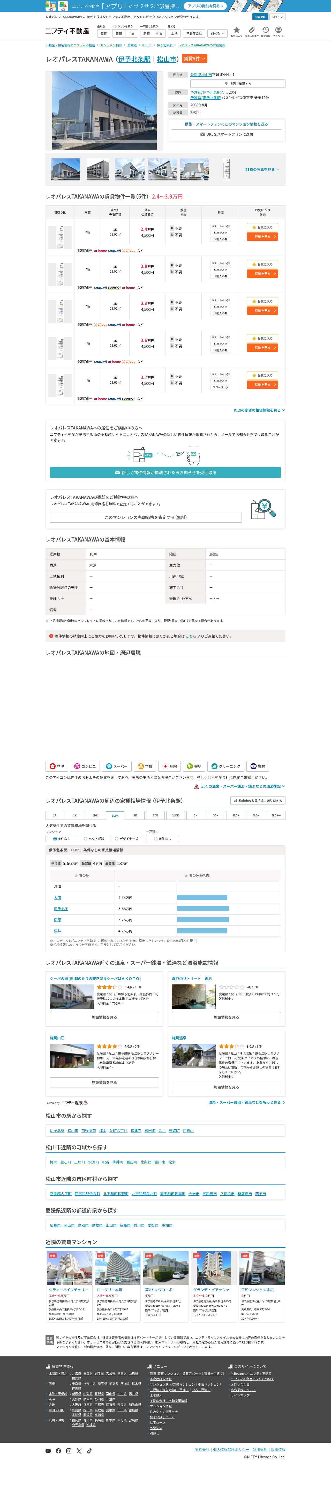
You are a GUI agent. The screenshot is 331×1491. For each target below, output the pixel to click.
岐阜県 (88, 1399)
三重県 (110, 1399)
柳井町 (117, 1162)
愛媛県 (195, 74)
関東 (52, 1383)
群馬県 (76, 1388)
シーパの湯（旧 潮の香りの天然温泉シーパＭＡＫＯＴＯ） (95, 978)
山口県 (111, 1225)
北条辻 (145, 1162)
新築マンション (184, 1384)
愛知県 (76, 1399)
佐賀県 (88, 1420)
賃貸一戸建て (213, 1373)
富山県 (110, 1393)
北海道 (76, 1373)
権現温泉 (179, 1037)
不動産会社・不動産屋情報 (168, 1400)
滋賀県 (110, 1404)
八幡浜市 (227, 1193)
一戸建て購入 (159, 1389)
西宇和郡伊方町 (87, 1193)
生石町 (65, 1162)
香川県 (139, 1225)
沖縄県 (91, 1424)
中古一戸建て (201, 1389)
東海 (52, 1399)
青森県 (88, 1373)
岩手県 (99, 1373)
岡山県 (69, 1225)
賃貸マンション (168, 1373)
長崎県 (99, 1420)
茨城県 (125, 1383)
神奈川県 (89, 1383)
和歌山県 (135, 1404)
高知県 (167, 1225)
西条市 (260, 1193)
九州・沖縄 (56, 1420)
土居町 (79, 1162)
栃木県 (136, 1383)
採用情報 (278, 1450)
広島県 (55, 1225)
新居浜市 (245, 1193)
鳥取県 (83, 1225)
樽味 (53, 1162)
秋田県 (122, 1373)
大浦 (57, 897)
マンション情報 (161, 1406)
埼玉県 (102, 1383)
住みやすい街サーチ (164, 1411)
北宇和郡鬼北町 (144, 1193)
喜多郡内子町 (61, 1193)
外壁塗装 (156, 1428)
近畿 (52, 1404)
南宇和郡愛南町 (172, 1193)
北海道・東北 (58, 1373)
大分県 (122, 1420)
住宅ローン (157, 1422)
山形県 (133, 1373)
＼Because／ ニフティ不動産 (251, 1373)
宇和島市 (209, 1193)
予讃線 (195, 92)
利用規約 (260, 1450)
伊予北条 (61, 908)
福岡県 (76, 1420)
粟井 (57, 930)
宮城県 (110, 1373)
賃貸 (153, 1373)
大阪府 (76, 1404)
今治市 (194, 1193)
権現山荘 (57, 1037)
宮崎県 (133, 1420)
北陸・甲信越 (58, 1393)
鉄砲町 (174, 1130)
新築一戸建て (179, 1389)
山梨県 (88, 1393)
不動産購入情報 (161, 1379)
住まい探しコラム (162, 1417)
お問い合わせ (240, 1384)
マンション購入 (161, 1384)
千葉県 (113, 1383)
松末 (172, 1162)
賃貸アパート (192, 1373)
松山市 (166, 58)
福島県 (76, 1378)
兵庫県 (88, 1404)
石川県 (122, 1393)
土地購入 (156, 1395)
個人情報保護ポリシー (231, 1450)
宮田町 (150, 1130)
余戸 (162, 1130)
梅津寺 (136, 1130)
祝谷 (105, 1162)
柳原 (57, 919)
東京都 (76, 1383)
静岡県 (99, 1399)
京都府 (99, 1404)
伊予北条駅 (134, 58)
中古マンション (209, 1384)
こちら (191, 636)
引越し (154, 1433)
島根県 (97, 1225)
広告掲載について (243, 1389)
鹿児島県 (78, 1424)
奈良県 (122, 1404)
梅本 (102, 1130)
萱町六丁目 (118, 1130)
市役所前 (88, 1130)
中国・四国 (56, 1410)
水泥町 (93, 1162)
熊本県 (110, 1420)
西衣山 (188, 1130)
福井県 (133, 1393)
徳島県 (125, 1225)
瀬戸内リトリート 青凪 (192, 978)
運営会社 (202, 1450)
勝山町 (131, 1162)
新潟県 (76, 1393)
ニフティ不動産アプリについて (252, 1379)
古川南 (159, 1162)
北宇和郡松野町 (116, 1193)
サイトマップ (240, 1395)
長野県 (99, 1393)
